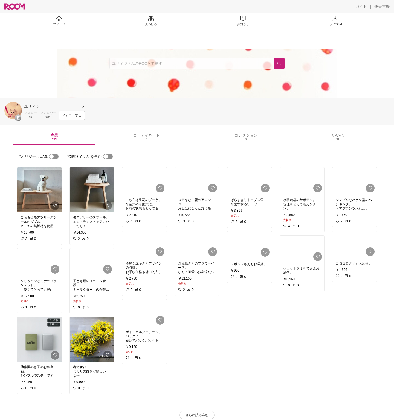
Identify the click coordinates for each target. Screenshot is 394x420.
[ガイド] (361, 6)
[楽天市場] (382, 6)
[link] (39, 189)
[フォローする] (72, 115)
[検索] (279, 63)
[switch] (54, 156)
